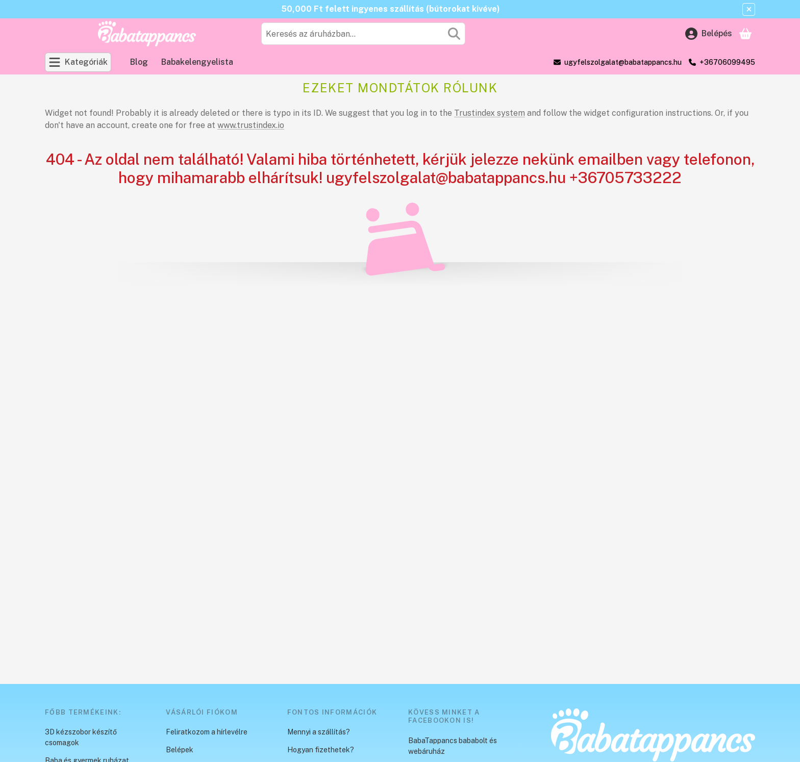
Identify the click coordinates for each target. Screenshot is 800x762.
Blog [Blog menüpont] (139, 62)
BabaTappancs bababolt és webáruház (452, 745)
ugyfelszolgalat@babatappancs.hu (623, 62)
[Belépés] (709, 33)
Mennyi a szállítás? (318, 732)
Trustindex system (489, 113)
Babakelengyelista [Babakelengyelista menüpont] (197, 62)
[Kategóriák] (78, 62)
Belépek (179, 750)
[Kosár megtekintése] (745, 33)
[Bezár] (748, 9)
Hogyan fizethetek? (320, 750)
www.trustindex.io (250, 125)
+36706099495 (727, 62)
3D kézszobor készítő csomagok (81, 737)
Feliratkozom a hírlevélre (206, 732)
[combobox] (363, 33)
